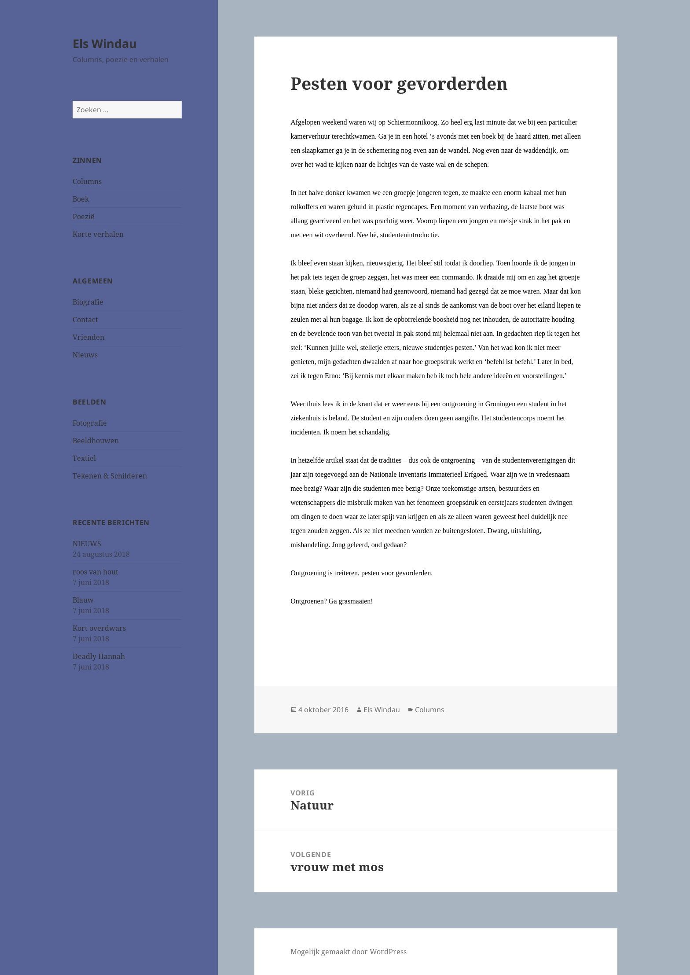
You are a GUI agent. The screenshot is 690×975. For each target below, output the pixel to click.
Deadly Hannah (99, 656)
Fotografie (90, 423)
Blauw (83, 600)
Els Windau (105, 43)
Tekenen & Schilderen (110, 476)
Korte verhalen (98, 234)
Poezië (84, 216)
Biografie (88, 302)
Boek (81, 199)
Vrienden (88, 337)
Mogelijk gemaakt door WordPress (348, 952)
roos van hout (95, 572)
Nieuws (85, 355)
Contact (85, 319)
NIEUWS (87, 543)
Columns (87, 181)
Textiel (84, 458)
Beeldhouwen (96, 440)
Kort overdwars (99, 628)
